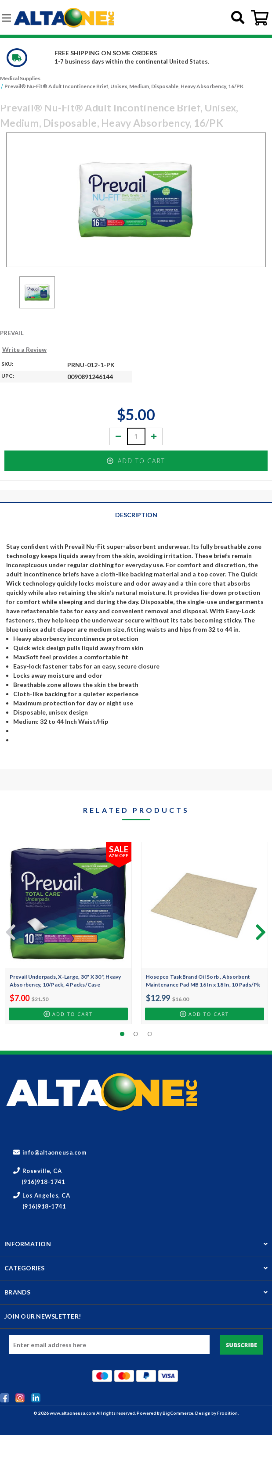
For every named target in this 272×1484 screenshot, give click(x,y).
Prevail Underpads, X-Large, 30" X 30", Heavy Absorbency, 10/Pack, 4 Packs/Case (65, 980)
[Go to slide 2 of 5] (259, 931)
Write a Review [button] (24, 349)
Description (136, 515)
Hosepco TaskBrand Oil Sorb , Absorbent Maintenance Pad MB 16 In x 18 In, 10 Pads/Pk (203, 980)
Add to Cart (136, 461)
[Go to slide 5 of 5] (9, 931)
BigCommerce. (179, 1413)
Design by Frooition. (217, 1413)
